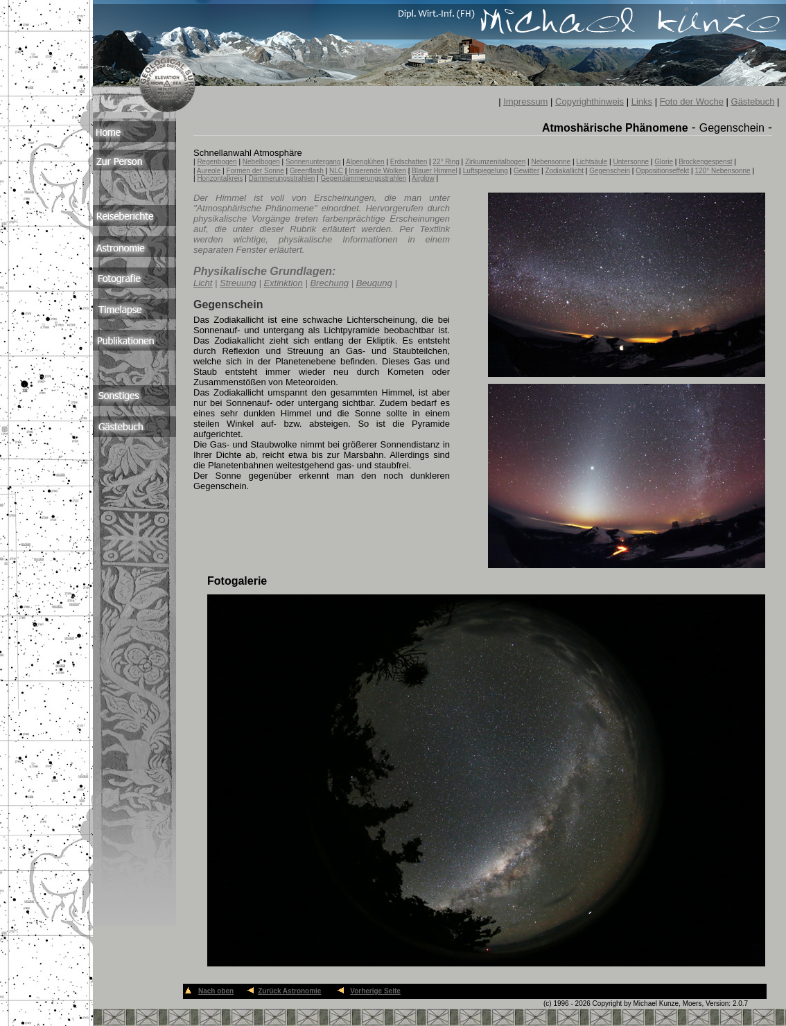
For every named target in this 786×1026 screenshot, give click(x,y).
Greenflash (307, 171)
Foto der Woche (692, 101)
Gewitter (526, 171)
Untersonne (631, 162)
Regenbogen (216, 162)
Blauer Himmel (434, 171)
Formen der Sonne (254, 171)
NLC (336, 171)
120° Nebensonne (722, 171)
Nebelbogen (261, 162)
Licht (202, 283)
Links (641, 101)
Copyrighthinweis (589, 101)
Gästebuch (753, 101)
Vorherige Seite (375, 991)
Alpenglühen (365, 162)
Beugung (374, 283)
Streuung (238, 283)
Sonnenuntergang (313, 162)
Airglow (423, 178)
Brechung (329, 283)
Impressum (525, 101)
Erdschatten (408, 162)
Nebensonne (550, 162)
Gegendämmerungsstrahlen (363, 178)
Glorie (663, 162)
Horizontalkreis (220, 178)
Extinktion (282, 283)
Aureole (208, 171)
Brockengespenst (705, 162)
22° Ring (446, 162)
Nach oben (216, 991)
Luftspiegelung (485, 171)
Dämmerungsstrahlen (282, 178)
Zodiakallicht (564, 171)
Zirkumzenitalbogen (495, 162)
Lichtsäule (591, 162)
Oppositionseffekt (662, 171)
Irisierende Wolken (377, 171)
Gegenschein (609, 171)
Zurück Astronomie (289, 991)
